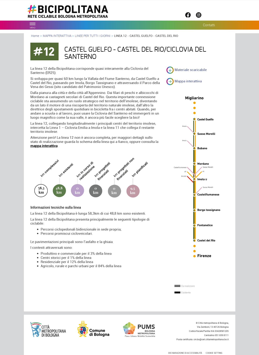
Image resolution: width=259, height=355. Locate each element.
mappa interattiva (43, 145)
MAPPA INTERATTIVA (57, 36)
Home (35, 36)
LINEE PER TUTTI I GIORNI (92, 36)
